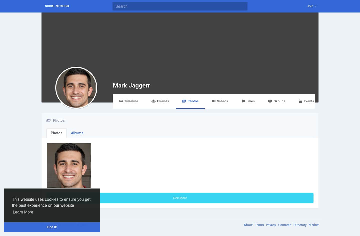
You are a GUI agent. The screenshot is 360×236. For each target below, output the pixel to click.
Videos (220, 101)
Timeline (128, 101)
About (249, 225)
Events (306, 101)
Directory (300, 225)
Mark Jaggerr (131, 85)
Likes (248, 101)
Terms (259, 225)
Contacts (285, 225)
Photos (190, 101)
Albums (77, 133)
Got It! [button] (52, 227)
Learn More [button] (23, 212)
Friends (160, 101)
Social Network (57, 6)
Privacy (271, 225)
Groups (276, 101)
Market (314, 225)
